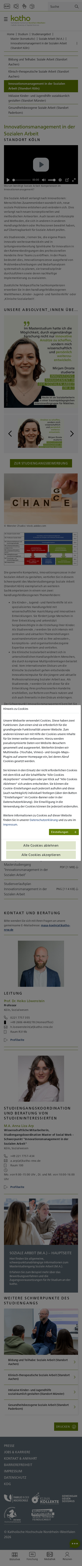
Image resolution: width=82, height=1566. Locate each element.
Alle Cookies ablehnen (41, 845)
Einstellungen (59, 832)
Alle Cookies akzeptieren (41, 855)
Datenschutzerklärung (44, 820)
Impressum (10, 824)
